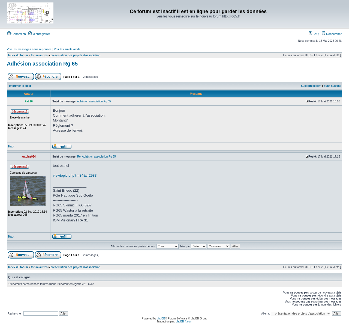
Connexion (16, 33)
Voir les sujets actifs (67, 49)
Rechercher (332, 33)
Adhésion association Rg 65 (42, 64)
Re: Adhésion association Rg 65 (96, 156)
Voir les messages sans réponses (29, 49)
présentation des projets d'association (75, 55)
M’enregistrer (39, 33)
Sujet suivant (332, 85)
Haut (11, 146)
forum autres (39, 55)
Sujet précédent (311, 85)
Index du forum (18, 55)
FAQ (314, 33)
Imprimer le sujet (20, 85)
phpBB (161, 318)
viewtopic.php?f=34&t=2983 (75, 175)
